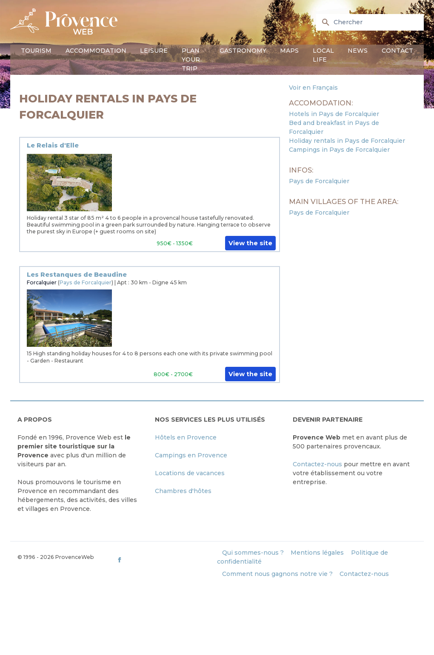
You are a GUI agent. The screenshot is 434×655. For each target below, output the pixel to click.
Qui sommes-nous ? (253, 552)
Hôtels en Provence (186, 437)
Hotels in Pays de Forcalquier (334, 114)
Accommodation (96, 50)
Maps (289, 50)
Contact (397, 50)
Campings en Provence (191, 455)
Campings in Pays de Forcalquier (339, 149)
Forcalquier (42, 282)
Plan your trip (191, 59)
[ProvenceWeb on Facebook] (166, 559)
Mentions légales (317, 552)
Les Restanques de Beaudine (77, 274)
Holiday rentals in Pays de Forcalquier (347, 141)
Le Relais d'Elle (53, 145)
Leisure (154, 50)
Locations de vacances (190, 473)
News (358, 50)
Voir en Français (313, 87)
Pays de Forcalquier (85, 282)
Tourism (36, 50)
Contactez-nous (317, 464)
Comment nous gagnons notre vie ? (277, 574)
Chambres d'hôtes (183, 491)
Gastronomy (243, 50)
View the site (250, 243)
